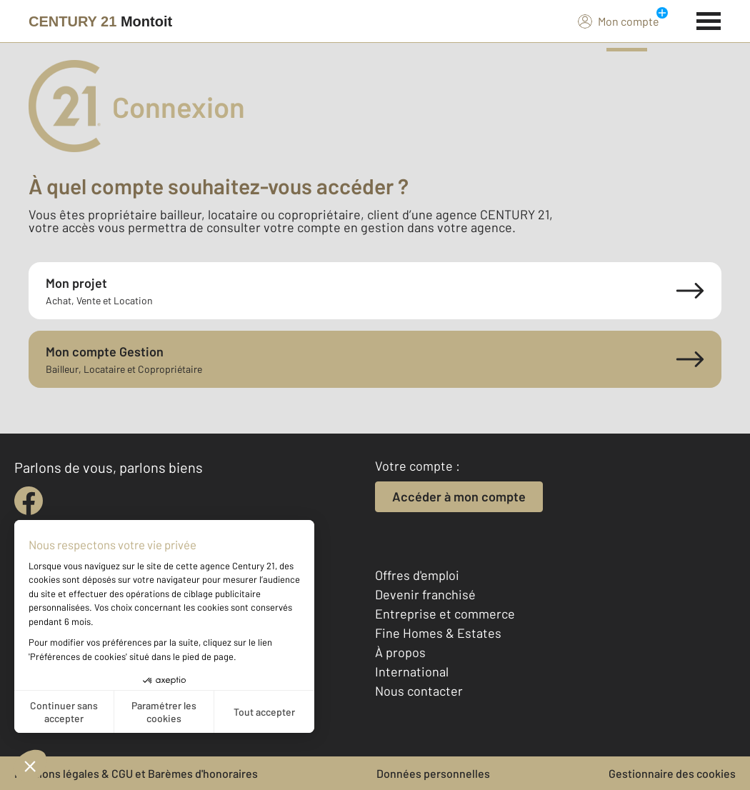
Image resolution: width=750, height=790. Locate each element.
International (412, 671)
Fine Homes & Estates (438, 633)
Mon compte (618, 21)
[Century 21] (100, 21)
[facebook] (28, 500)
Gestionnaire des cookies (672, 773)
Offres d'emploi (417, 575)
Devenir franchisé (425, 594)
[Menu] (708, 19)
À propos (400, 652)
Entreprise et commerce (445, 613)
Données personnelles (433, 773)
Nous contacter (419, 691)
